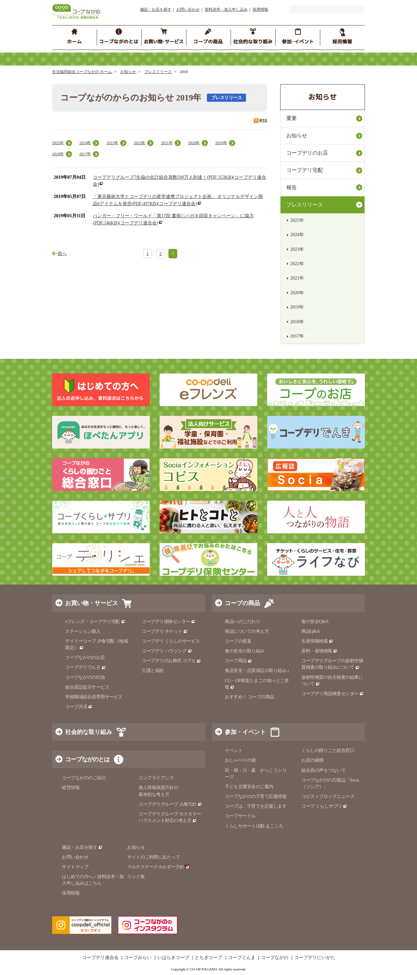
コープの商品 (242, 603)
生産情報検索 (317, 641)
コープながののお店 (85, 657)
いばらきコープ (173, 957)
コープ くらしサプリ (324, 806)
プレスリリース (158, 71)
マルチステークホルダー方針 (158, 866)
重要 (291, 118)
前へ (62, 253)
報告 (291, 187)
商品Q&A (310, 631)
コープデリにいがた (314, 957)
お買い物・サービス (91, 603)
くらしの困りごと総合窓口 (327, 750)
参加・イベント (245, 732)
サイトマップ (75, 866)
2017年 (85, 154)
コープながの (274, 957)
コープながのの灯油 (85, 677)
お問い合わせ (188, 9)
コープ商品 (238, 660)
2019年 (221, 143)
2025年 (58, 143)
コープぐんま (241, 957)
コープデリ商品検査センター (332, 693)
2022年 (139, 143)
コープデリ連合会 (100, 957)
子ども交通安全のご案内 (249, 786)
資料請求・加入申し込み (226, 9)
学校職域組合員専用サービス (93, 696)
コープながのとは (87, 759)
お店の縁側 (312, 760)
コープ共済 (79, 706)
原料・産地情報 (319, 650)
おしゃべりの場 (240, 760)
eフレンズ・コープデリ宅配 (95, 621)
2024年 (85, 143)
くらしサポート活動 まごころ (254, 826)
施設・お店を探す (155, 9)
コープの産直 (238, 641)
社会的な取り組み (88, 732)
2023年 (112, 143)
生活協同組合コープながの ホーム (82, 71)
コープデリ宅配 (304, 170)
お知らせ (128, 71)
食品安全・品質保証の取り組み (258, 670)
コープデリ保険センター (168, 621)
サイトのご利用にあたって (153, 857)
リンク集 (136, 876)
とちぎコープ (208, 957)
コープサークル (240, 816)
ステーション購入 (82, 631)
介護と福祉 (153, 670)
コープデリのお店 (307, 153)
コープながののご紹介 (84, 777)
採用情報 (260, 9)
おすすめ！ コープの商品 (249, 696)
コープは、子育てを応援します (255, 806)
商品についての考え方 (247, 631)
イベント (233, 750)
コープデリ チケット (165, 631)
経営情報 (70, 787)
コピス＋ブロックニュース (327, 796)
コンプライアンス (156, 777)
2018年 (58, 154)
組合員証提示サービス (87, 687)
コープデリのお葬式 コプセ (171, 660)
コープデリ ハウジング (167, 650)
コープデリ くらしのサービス (171, 641)
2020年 (194, 143)
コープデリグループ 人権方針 (170, 804)
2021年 (167, 143)
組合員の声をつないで (323, 770)
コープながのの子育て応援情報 (255, 796)
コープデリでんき (85, 667)
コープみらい (137, 957)
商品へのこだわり (242, 621)
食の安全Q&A (315, 621)
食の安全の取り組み (245, 650)
